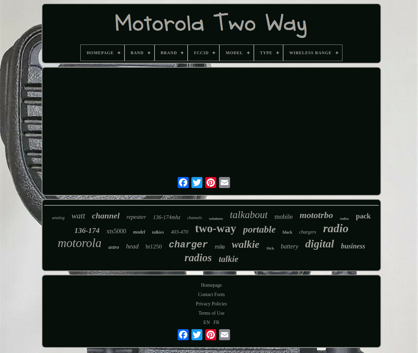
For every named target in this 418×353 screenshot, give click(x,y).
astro (113, 247)
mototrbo (316, 215)
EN (206, 322)
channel (106, 215)
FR (216, 322)
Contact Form (211, 294)
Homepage (211, 285)
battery (289, 246)
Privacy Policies (211, 303)
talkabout (249, 214)
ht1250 (154, 246)
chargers (307, 232)
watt (78, 216)
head (132, 246)
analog (58, 217)
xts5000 (116, 231)
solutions (216, 218)
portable (259, 229)
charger (188, 245)
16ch (270, 248)
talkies (158, 232)
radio (336, 228)
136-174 (86, 230)
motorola (79, 243)
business (353, 246)
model (139, 232)
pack (363, 216)
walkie (245, 244)
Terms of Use (211, 313)
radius (344, 218)
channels (194, 217)
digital (319, 243)
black (287, 232)
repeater (136, 217)
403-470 (179, 232)
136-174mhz (166, 217)
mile (220, 247)
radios (198, 258)
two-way (215, 228)
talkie (228, 259)
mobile (284, 216)
